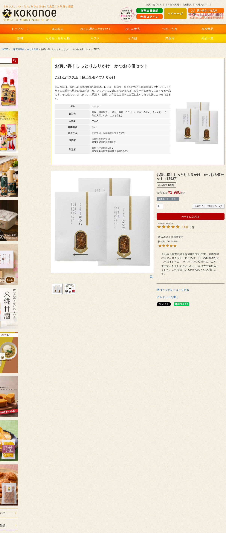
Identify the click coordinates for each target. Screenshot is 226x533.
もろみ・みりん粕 (58, 38)
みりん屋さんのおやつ (95, 28)
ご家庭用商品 (18, 49)
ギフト (95, 38)
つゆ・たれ (169, 28)
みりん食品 (132, 28)
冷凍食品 (207, 28)
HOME (5, 49)
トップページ (20, 28)
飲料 (20, 38)
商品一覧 (207, 38)
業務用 (169, 38)
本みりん (58, 28)
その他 (132, 38)
